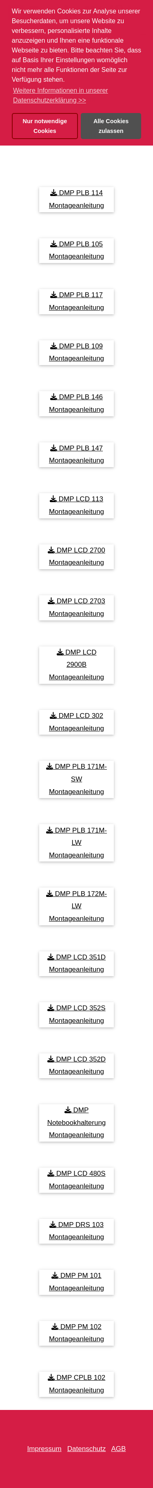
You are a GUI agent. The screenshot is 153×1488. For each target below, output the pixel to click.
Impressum (44, 1449)
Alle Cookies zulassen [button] (111, 126)
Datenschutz (86, 1449)
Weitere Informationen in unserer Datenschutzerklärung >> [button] (60, 95)
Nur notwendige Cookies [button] (45, 126)
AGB (118, 1449)
